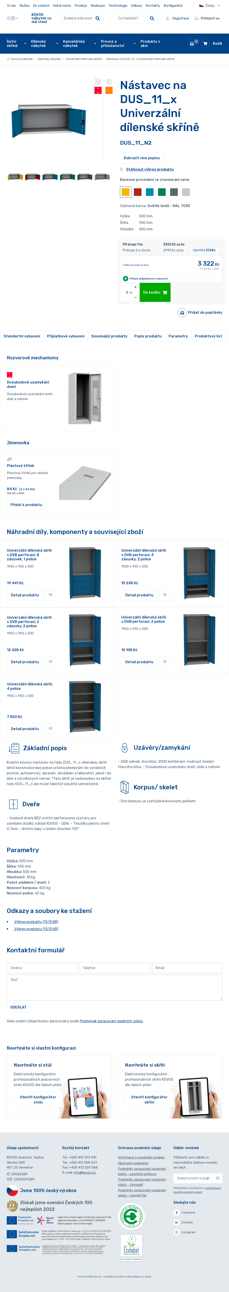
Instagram (184, 1232)
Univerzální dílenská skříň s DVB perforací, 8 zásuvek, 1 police (29, 554)
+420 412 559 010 (82, 1157)
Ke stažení (41, 6)
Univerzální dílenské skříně (84, 59)
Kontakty (153, 6)
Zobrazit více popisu (142, 158)
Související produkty (109, 336)
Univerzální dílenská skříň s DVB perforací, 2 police (143, 619)
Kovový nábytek (20, 59)
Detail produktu (25, 595)
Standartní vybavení (22, 336)
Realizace (98, 6)
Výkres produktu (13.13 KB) (35, 922)
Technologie (118, 6)
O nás (11, 6)
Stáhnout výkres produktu (147, 169)
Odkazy (136, 6)
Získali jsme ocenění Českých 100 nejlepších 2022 (56, 1206)
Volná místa (62, 6)
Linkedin (183, 1222)
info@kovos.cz (84, 1173)
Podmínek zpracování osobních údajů (111, 1021)
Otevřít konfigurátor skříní (149, 1099)
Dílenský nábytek (49, 59)
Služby (24, 6)
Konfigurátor (173, 6)
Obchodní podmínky (133, 1163)
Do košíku (155, 292)
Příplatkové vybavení (65, 336)
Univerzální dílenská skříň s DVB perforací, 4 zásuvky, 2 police (143, 554)
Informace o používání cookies (141, 1157)
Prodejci (81, 6)
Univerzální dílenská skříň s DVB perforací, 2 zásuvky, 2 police (29, 621)
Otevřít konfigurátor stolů (38, 1099)
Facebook (184, 1212)
